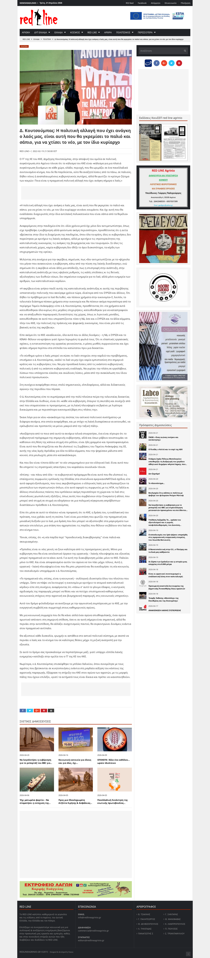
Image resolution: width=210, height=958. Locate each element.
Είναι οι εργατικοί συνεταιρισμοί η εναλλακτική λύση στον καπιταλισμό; (165, 575)
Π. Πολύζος (171, 928)
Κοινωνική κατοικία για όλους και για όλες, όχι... (74, 761)
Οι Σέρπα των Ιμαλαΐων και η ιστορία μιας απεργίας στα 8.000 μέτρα (167, 563)
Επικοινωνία (170, 3)
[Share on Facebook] (23, 710)
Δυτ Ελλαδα (40, 32)
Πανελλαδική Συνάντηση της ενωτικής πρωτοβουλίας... (112, 802)
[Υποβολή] (184, 50)
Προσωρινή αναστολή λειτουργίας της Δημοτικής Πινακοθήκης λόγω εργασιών (166, 587)
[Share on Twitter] (30, 710)
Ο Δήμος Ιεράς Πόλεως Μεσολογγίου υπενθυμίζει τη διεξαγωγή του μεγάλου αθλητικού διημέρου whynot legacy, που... (167, 461)
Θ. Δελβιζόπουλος (148, 923)
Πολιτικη (47, 39)
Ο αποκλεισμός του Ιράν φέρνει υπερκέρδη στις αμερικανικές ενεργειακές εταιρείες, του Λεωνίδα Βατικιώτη (168, 537)
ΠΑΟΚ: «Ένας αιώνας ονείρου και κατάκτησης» (163, 438)
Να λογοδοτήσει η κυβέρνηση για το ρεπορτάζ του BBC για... (36, 761)
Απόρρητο (155, 3)
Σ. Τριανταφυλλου (174, 933)
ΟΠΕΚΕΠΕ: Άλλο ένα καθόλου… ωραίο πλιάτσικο (113, 761)
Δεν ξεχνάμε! (154, 473)
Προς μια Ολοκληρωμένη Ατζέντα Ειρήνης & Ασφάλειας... (75, 802)
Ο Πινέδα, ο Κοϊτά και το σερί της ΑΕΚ (165, 449)
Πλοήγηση (185, 3)
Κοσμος (75, 32)
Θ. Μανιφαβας (173, 919)
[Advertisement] (75, 193)
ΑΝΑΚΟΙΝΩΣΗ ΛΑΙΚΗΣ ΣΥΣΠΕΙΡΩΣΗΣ (164, 610)
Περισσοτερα (145, 32)
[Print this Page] (51, 710)
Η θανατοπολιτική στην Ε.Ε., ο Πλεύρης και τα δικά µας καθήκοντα (168, 550)
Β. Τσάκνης (144, 914)
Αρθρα (108, 32)
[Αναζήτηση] (163, 50)
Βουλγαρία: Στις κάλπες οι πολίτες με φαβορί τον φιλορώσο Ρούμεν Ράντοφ (166, 494)
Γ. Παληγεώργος (146, 919)
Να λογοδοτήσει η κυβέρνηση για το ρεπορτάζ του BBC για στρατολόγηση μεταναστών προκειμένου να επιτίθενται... (168, 508)
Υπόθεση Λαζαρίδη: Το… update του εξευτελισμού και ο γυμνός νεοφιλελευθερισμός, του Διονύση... (164, 522)
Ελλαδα (58, 32)
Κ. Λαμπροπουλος (175, 923)
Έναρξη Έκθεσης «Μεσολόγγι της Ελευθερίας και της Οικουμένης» (163, 599)
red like (92, 32)
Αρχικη (26, 32)
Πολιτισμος (123, 32)
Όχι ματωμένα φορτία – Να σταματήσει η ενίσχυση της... (35, 802)
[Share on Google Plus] (37, 710)
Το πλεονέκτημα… (156, 483)
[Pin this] (44, 710)
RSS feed (130, 3)
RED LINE (26, 39)
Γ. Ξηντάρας (171, 914)
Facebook (142, 3)
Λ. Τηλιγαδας (145, 928)
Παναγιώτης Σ (145, 933)
